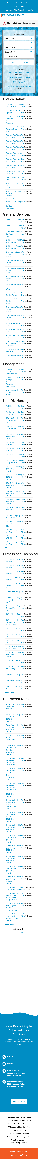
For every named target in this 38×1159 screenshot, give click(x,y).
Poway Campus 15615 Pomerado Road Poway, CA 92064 (16, 1073)
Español (30, 10)
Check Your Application (19, 932)
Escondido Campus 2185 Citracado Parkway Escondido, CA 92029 (16, 1084)
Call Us (10, 1057)
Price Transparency (18, 1140)
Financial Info (23, 1127)
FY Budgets (12, 1127)
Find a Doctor (19, 1101)
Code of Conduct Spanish (18, 1133)
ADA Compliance (12, 1117)
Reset (12, 62)
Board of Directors (14, 1124)
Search (26, 62)
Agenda (26, 1124)
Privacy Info (25, 1117)
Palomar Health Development (18, 1137)
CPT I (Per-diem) (19, 82)
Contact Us (25, 1120)
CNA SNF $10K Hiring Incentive (19, 72)
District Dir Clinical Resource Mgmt (19, 87)
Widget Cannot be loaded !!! (19, 953)
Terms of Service (13, 1120)
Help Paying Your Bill (19, 1143)
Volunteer (9, 10)
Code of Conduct (18, 1130)
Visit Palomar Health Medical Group (19, 3)
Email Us (10, 1064)
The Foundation (19, 10)
